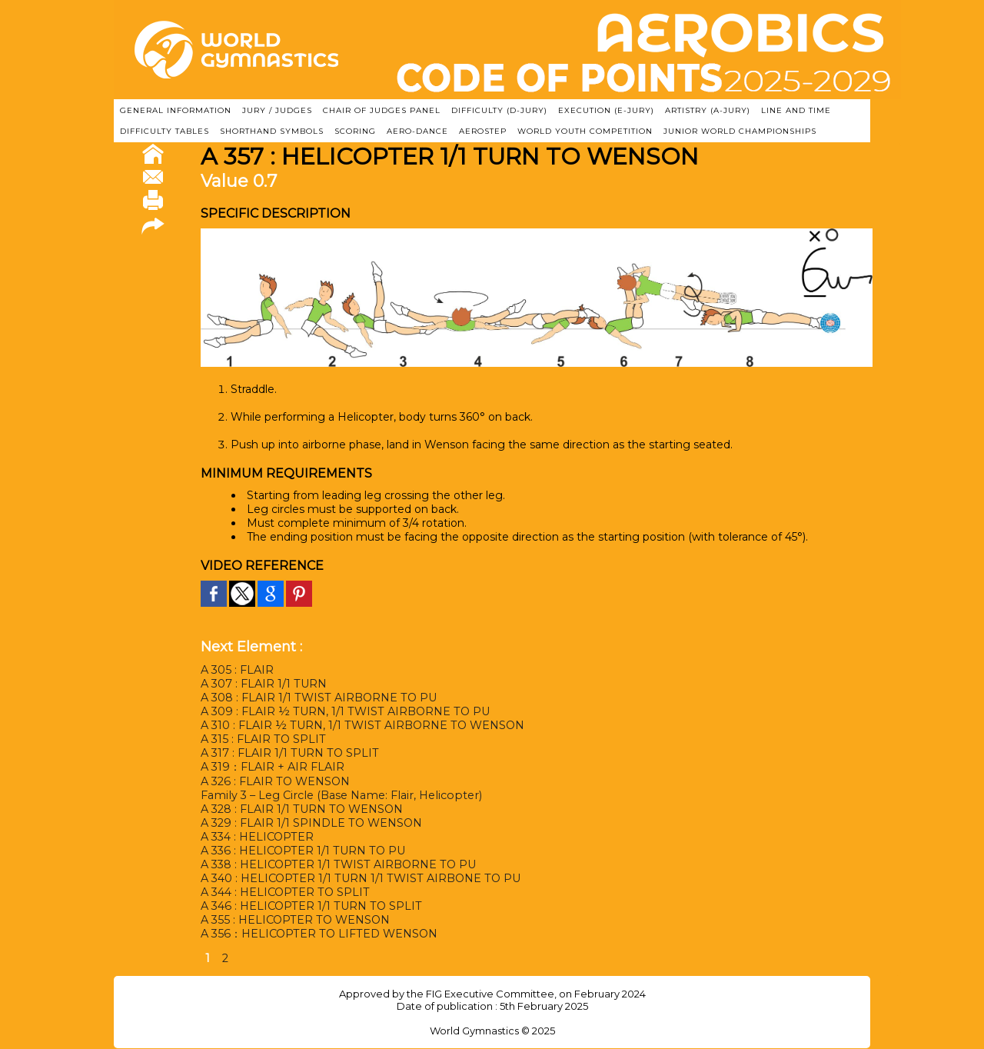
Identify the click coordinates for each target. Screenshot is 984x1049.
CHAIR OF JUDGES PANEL (381, 110)
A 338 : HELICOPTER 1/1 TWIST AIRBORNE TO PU (337, 864)
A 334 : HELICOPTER (257, 837)
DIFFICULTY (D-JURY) (499, 110)
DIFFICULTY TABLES (164, 131)
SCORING (355, 131)
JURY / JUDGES (277, 110)
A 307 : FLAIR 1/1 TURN (263, 684)
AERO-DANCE (417, 131)
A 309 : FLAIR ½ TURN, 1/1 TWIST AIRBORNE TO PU (343, 711)
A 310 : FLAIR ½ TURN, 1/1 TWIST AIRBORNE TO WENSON (361, 725)
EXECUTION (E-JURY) (606, 110)
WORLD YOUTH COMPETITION (585, 131)
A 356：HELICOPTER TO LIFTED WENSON (317, 934)
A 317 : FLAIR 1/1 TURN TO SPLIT (289, 753)
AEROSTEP (483, 131)
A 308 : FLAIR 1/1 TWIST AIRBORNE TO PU (317, 697)
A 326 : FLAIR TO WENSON (274, 781)
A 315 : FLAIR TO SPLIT (262, 739)
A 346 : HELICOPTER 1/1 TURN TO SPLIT (310, 906)
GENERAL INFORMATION (175, 110)
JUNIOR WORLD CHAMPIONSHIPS (739, 131)
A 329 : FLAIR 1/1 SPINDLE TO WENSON (311, 823)
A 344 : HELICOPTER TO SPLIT (284, 892)
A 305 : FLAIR (237, 670)
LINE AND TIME (796, 110)
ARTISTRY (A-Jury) (707, 110)
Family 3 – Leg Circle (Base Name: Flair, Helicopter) (337, 795)
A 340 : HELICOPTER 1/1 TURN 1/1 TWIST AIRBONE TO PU (359, 878)
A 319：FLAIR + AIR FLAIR (272, 767)
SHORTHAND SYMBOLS (272, 131)
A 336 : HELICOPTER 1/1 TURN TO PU (302, 851)
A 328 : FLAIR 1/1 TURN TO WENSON (301, 809)
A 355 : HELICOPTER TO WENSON (294, 920)
